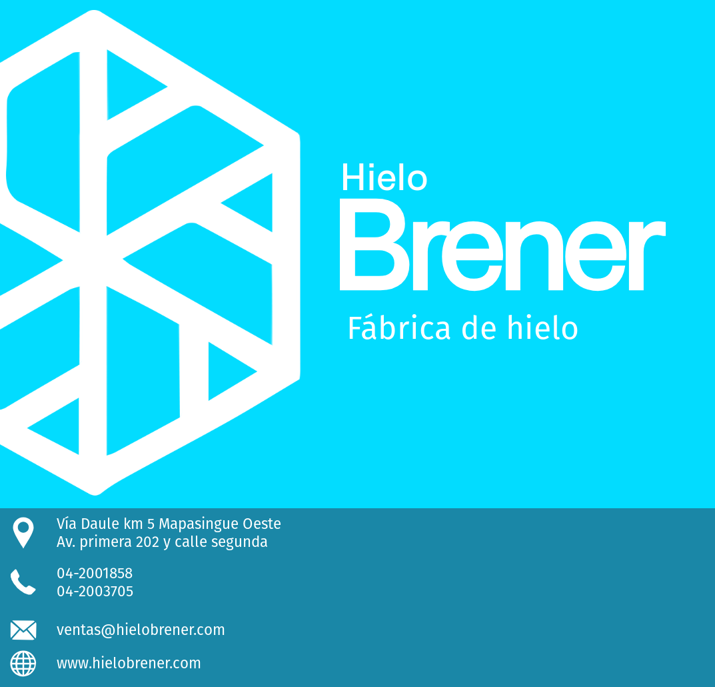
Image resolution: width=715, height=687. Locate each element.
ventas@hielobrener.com (141, 630)
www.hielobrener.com (129, 663)
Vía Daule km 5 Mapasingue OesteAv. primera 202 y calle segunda (169, 533)
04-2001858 (95, 573)
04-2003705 (95, 591)
